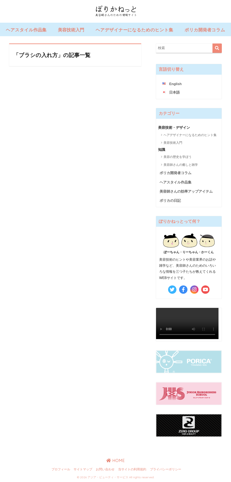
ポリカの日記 (170, 201)
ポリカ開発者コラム (205, 29)
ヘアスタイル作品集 (26, 29)
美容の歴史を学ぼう (178, 157)
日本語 (174, 92)
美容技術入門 (71, 29)
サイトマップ (83, 469)
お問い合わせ (105, 469)
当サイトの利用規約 (132, 469)
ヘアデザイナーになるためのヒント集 (134, 29)
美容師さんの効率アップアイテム (186, 192)
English (175, 84)
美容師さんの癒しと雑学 (181, 164)
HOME (115, 461)
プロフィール (60, 469)
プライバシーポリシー (165, 469)
